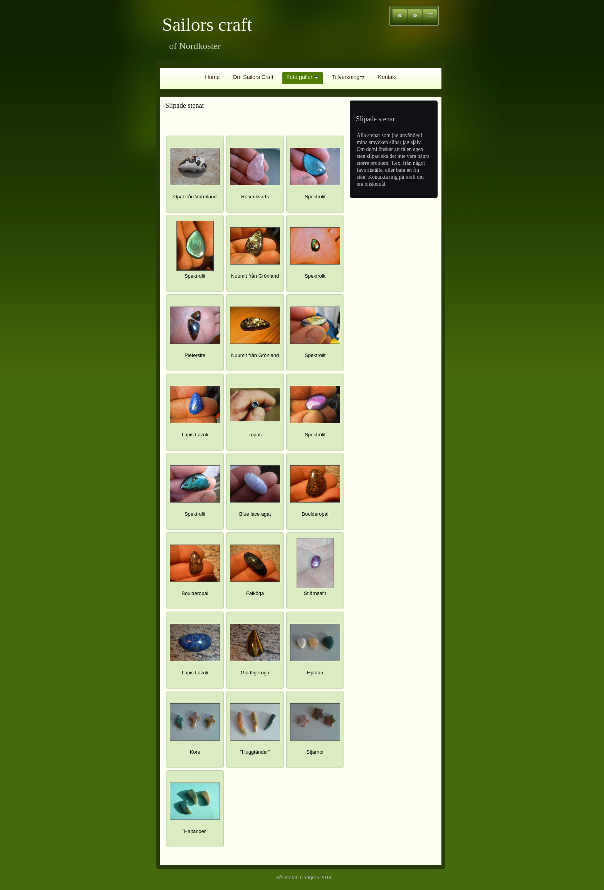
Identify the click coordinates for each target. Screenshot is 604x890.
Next (415, 16)
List (430, 16)
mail (410, 177)
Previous (400, 16)
